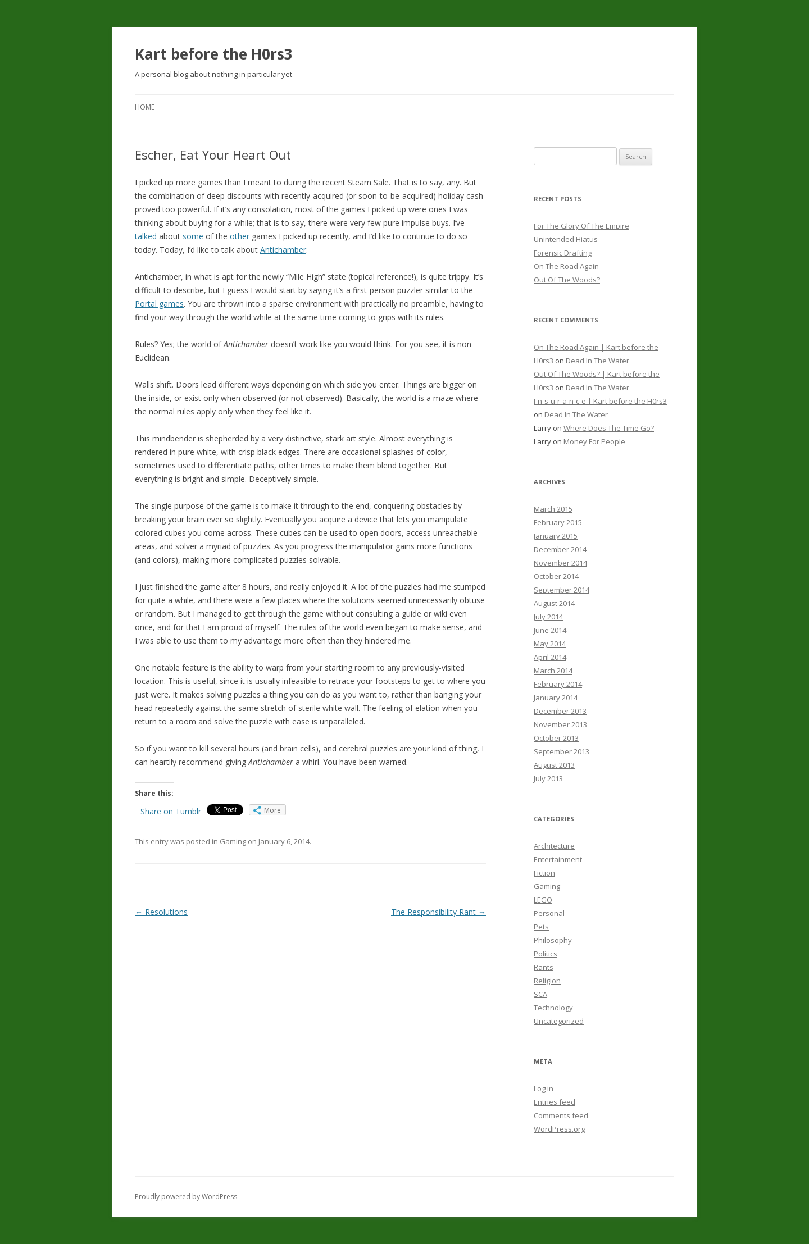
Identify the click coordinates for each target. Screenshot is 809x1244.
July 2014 (548, 617)
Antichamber (283, 249)
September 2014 (561, 590)
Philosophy (553, 940)
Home (144, 107)
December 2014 (560, 549)
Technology (553, 1008)
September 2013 (561, 751)
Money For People (594, 441)
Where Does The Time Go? (608, 428)
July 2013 (548, 778)
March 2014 (553, 671)
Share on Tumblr (170, 811)
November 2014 (560, 563)
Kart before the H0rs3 (214, 54)
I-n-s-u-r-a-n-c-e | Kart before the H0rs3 (600, 401)
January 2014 (556, 697)
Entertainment (558, 859)
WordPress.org (559, 1129)
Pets (541, 927)
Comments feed (561, 1115)
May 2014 (550, 644)
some (193, 236)
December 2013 (560, 711)
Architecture (554, 846)
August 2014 (554, 603)
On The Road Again (566, 266)
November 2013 (560, 724)
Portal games (159, 303)
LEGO (543, 900)
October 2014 (556, 576)
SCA (540, 994)
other (239, 236)
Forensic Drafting (563, 253)
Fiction (544, 873)
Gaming (233, 841)
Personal (549, 913)
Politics (545, 954)
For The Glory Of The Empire (581, 226)
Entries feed (554, 1102)
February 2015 (558, 522)
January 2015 (556, 536)
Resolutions (161, 911)
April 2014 (550, 657)
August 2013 (554, 765)
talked (146, 236)
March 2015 (553, 509)
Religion (547, 981)
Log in (543, 1088)
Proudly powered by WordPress (186, 1196)
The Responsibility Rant (438, 911)
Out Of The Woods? (567, 280)
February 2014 (558, 684)
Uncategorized (559, 1021)
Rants (543, 967)
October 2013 (556, 738)
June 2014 (550, 630)
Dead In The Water (597, 361)
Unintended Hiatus (566, 239)
